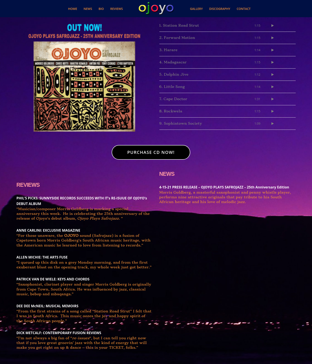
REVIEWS (28, 185)
